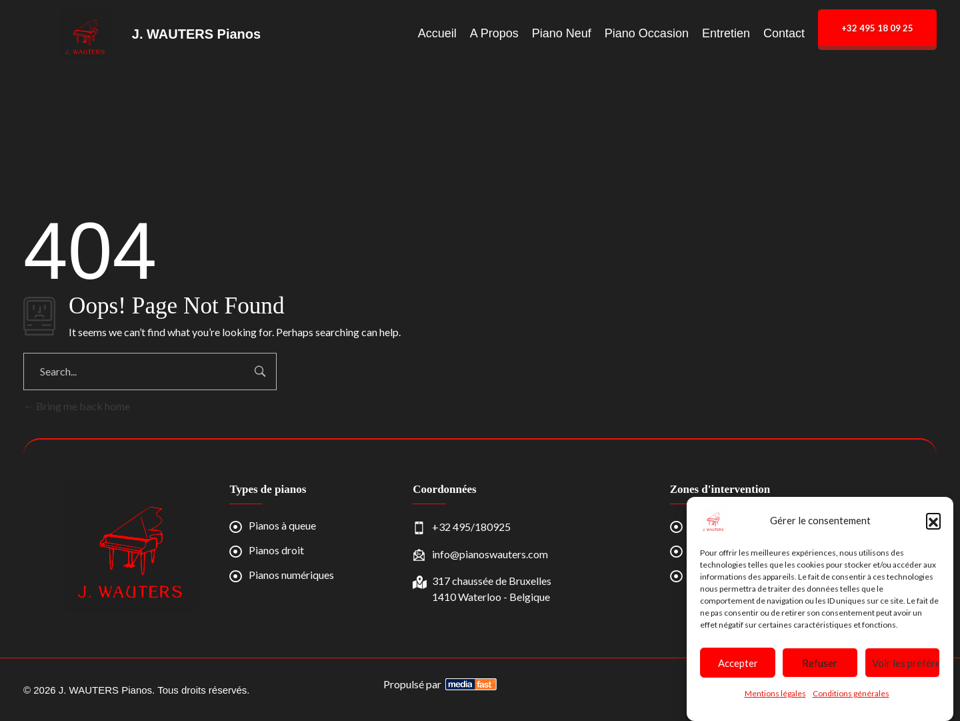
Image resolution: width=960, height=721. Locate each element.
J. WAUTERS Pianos (196, 34)
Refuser (819, 663)
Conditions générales (851, 693)
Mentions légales (775, 693)
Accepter (738, 663)
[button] (933, 520)
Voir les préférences (906, 663)
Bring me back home (76, 406)
